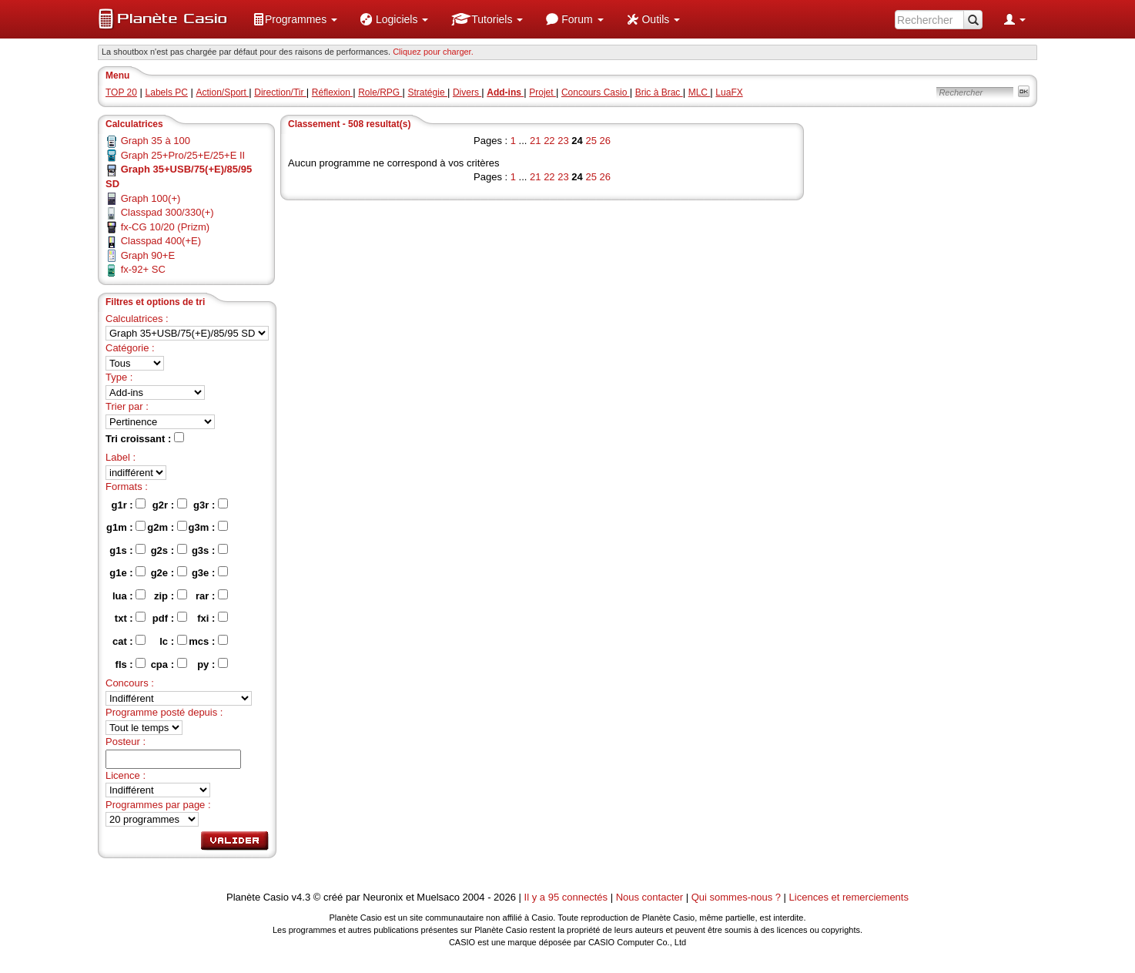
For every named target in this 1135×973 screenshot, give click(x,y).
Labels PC (167, 92)
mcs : (208, 641)
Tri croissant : (144, 438)
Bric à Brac (659, 92)
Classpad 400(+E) (161, 241)
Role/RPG (380, 92)
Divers (467, 92)
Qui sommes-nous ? (736, 897)
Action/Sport (222, 92)
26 (605, 140)
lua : (129, 595)
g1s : (127, 550)
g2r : (169, 504)
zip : (170, 595)
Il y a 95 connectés (567, 897)
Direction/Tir (280, 92)
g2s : (169, 550)
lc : (172, 641)
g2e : (169, 572)
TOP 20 (121, 92)
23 (562, 140)
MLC (699, 92)
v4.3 (301, 897)
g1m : (126, 527)
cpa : (169, 664)
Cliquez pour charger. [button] (433, 51)
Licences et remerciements (849, 897)
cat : (129, 641)
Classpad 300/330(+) (167, 212)
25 (590, 140)
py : (212, 664)
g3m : (208, 527)
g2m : (166, 527)
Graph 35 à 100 (155, 140)
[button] (295, 19)
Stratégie (427, 92)
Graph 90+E (148, 255)
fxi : (212, 618)
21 (535, 140)
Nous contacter (649, 897)
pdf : (169, 618)
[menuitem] (295, 19)
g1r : (129, 504)
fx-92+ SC (143, 269)
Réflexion (332, 92)
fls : (131, 664)
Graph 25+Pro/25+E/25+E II (183, 155)
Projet (542, 92)
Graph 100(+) (151, 198)
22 (549, 140)
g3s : (210, 550)
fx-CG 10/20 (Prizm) (165, 227)
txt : (130, 618)
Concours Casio (595, 92)
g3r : (210, 504)
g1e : (127, 572)
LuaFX (728, 92)
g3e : (210, 572)
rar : (212, 595)
